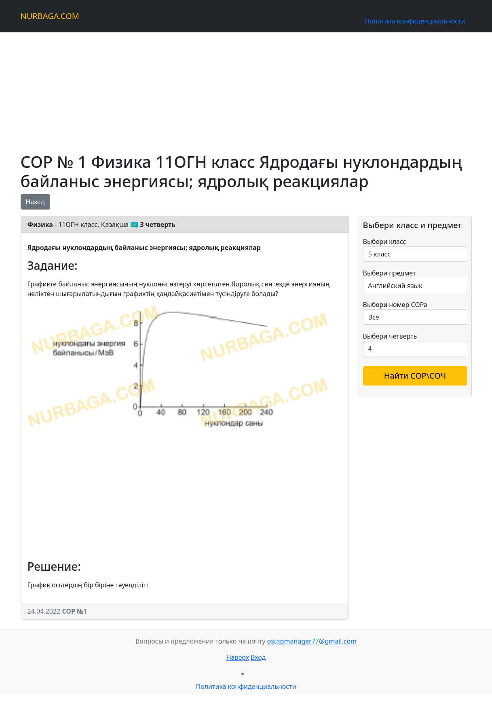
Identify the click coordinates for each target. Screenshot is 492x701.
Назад (35, 201)
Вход (258, 657)
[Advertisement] (246, 89)
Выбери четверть (390, 336)
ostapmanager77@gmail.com (312, 641)
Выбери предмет (389, 273)
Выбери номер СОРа (395, 304)
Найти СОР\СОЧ (415, 375)
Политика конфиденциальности (415, 21)
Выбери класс (384, 241)
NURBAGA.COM (50, 16)
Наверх (237, 657)
